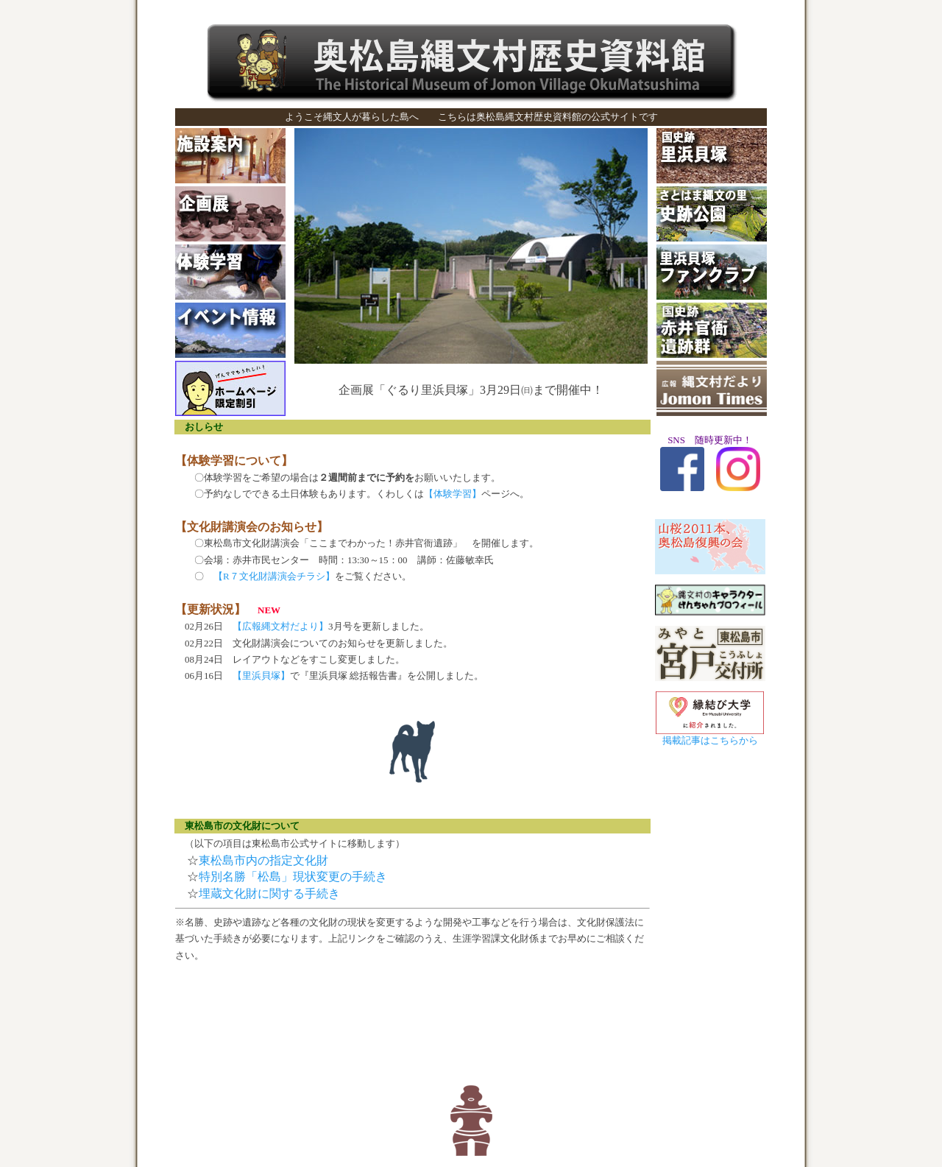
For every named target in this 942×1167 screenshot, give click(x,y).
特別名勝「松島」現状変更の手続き (293, 876)
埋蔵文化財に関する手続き (269, 893)
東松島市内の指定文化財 (263, 860)
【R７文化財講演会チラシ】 (269, 576)
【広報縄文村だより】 (280, 626)
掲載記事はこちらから (710, 740)
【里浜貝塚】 (261, 675)
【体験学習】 (452, 493)
